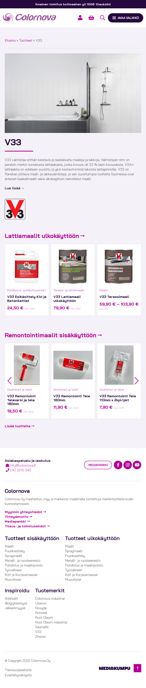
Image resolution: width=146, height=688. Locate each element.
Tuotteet (25, 40)
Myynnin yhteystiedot (23, 512)
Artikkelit (11, 598)
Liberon (40, 603)
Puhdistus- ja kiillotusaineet (26, 290)
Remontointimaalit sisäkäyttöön (50, 335)
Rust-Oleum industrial (51, 622)
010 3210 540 (20, 470)
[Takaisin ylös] (137, 668)
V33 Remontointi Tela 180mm (71, 398)
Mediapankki (98, 465)
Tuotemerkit (50, 590)
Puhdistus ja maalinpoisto (24, 565)
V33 (38, 632)
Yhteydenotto (16, 516)
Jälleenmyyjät (15, 608)
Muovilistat (13, 579)
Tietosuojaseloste (18, 670)
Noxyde (41, 608)
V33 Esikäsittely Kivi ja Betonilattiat (26, 299)
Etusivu (10, 40)
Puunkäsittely (15, 551)
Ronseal (41, 613)
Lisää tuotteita (17, 426)
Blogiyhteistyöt (16, 603)
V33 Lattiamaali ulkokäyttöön (67, 299)
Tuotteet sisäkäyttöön (32, 538)
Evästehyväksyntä (18, 675)
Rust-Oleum (44, 617)
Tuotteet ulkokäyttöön (92, 538)
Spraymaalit (13, 556)
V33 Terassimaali (114, 297)
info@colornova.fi (23, 465)
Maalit (103, 290)
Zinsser (40, 636)
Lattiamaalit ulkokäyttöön (42, 236)
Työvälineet (13, 570)
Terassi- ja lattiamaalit (68, 290)
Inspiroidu (17, 590)
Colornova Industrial (50, 598)
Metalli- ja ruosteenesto (22, 560)
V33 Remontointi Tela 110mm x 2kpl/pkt (117, 398)
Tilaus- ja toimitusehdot (25, 526)
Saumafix (42, 627)
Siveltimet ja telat (19, 389)
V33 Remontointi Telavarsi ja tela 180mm (21, 400)
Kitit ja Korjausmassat (21, 575)
